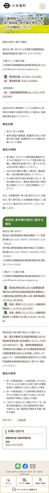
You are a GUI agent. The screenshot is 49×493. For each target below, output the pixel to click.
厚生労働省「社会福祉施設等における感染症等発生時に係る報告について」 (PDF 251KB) (24, 341)
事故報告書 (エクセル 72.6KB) (25, 77)
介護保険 (21, 420)
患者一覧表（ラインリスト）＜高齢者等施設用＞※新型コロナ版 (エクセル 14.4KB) (24, 316)
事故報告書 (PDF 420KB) (23, 81)
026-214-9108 (14, 445)
